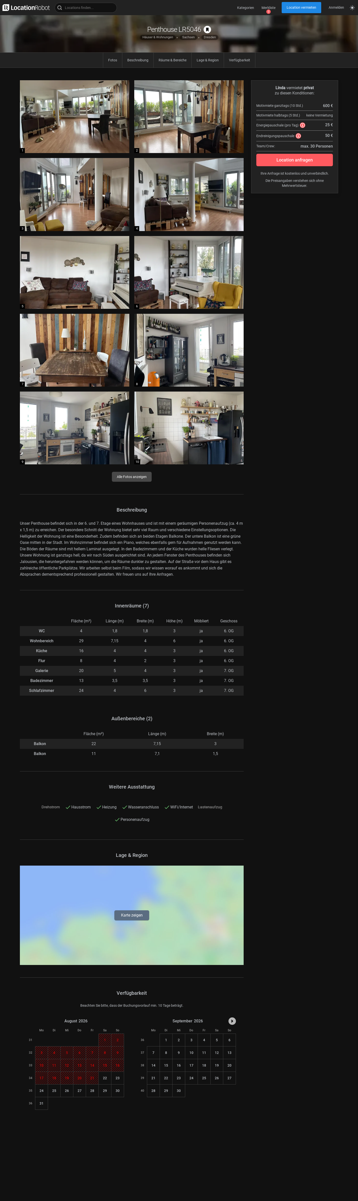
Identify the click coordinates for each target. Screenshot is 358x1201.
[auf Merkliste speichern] (207, 29)
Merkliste (268, 8)
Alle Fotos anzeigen (132, 477)
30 (118, 1091)
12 (217, 1053)
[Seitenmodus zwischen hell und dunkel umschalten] (352, 7)
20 (229, 1065)
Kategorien (245, 8)
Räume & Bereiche (172, 60)
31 (42, 1103)
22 (105, 1078)
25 (54, 1091)
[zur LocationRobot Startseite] (25, 7)
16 (179, 1065)
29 (105, 1091)
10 (191, 1053)
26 (67, 1091)
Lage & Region (208, 60)
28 (92, 1091)
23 (118, 1078)
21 (153, 1078)
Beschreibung (137, 60)
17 (191, 1065)
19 (217, 1065)
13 (229, 1053)
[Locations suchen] (86, 8)
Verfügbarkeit (239, 60)
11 (204, 1053)
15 (166, 1065)
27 (80, 1091)
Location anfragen (294, 159)
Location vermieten (301, 7)
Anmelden (336, 7)
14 (153, 1065)
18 (204, 1065)
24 (42, 1091)
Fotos (112, 60)
